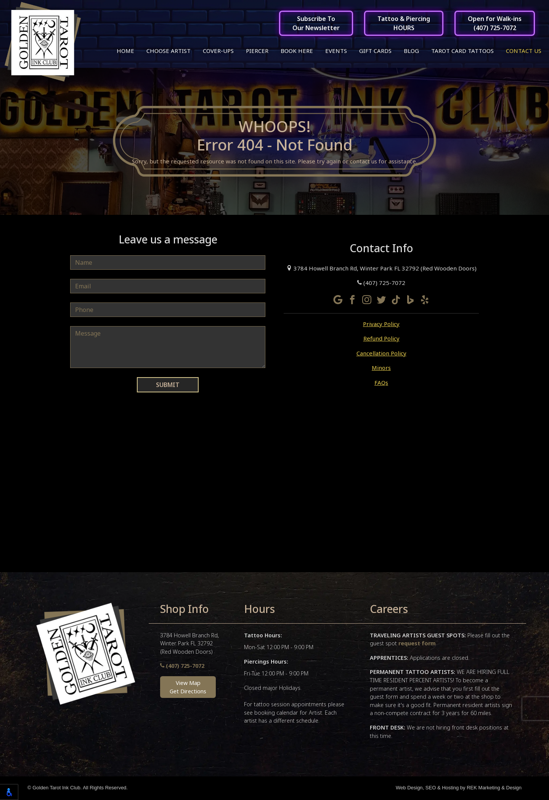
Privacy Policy (381, 324)
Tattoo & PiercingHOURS (403, 23)
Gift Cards (375, 50)
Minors (381, 369)
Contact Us (523, 50)
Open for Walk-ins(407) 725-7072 (495, 23)
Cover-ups (218, 50)
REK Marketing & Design (494, 789)
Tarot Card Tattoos (462, 50)
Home (125, 50)
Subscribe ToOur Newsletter (316, 23)
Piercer (257, 50)
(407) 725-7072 (381, 284)
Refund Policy (381, 339)
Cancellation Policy (381, 354)
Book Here (297, 50)
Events (336, 50)
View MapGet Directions (188, 688)
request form (417, 644)
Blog (411, 50)
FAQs (381, 383)
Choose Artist (168, 50)
